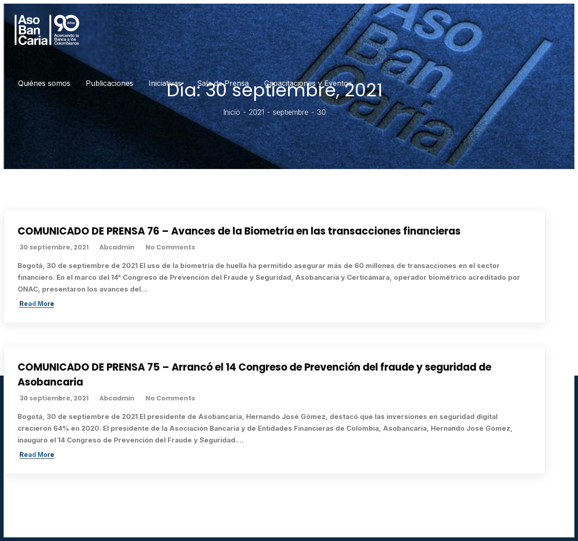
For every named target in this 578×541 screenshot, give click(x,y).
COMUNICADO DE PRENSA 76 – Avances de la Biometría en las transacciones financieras (239, 231)
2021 (256, 112)
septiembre (290, 112)
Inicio (231, 112)
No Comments (170, 247)
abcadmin (117, 247)
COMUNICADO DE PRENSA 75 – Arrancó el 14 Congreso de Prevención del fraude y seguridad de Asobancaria (254, 374)
